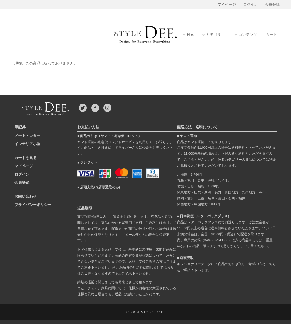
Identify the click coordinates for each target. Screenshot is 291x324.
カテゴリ (213, 35)
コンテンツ (247, 35)
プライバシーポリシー (32, 205)
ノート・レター (27, 135)
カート (271, 35)
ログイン (250, 5)
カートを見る (25, 158)
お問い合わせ (25, 196)
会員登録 (272, 5)
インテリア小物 (27, 144)
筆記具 (20, 127)
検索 (190, 35)
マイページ (226, 5)
